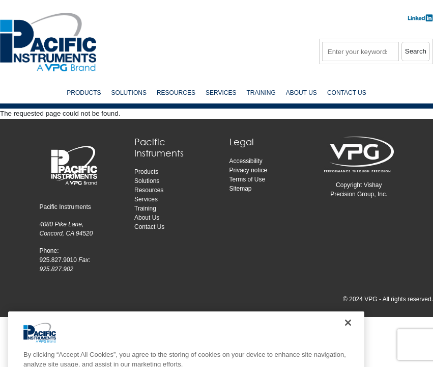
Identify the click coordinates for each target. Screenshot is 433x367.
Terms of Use (247, 179)
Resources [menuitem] (176, 92)
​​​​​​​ (420, 21)
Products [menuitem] (84, 92)
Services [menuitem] (221, 92)
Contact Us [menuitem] (346, 92)
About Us (146, 217)
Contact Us (149, 226)
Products (146, 171)
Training (145, 208)
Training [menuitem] (260, 92)
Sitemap (240, 188)
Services (146, 199)
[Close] (348, 342)
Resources (148, 190)
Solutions (146, 181)
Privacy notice (248, 170)
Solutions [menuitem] (129, 92)
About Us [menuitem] (301, 92)
